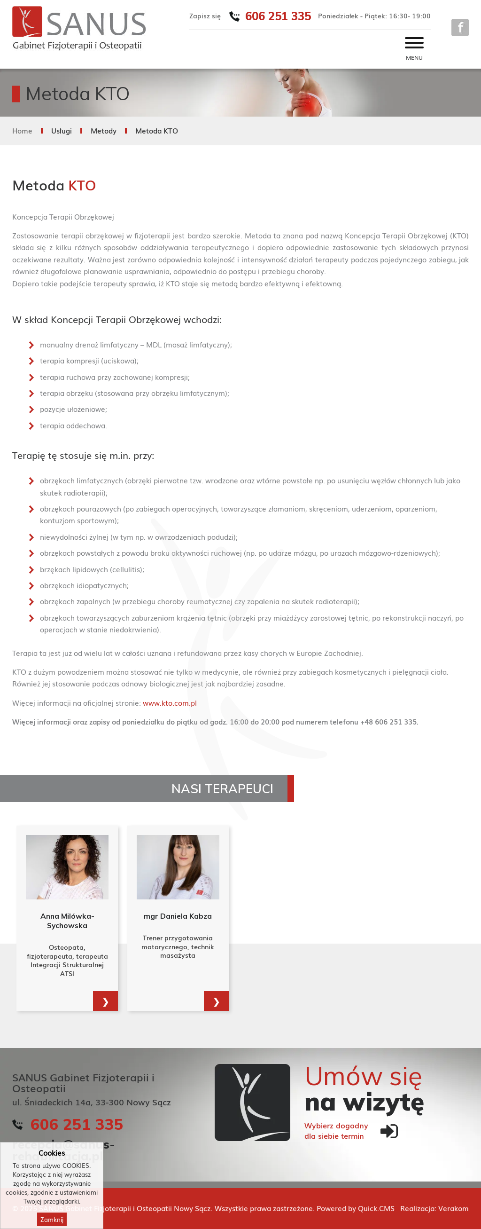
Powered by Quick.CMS (356, 1208)
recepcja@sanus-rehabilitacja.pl (63, 1149)
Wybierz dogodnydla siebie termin (336, 1130)
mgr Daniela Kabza (178, 916)
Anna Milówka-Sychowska (67, 920)
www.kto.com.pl (170, 702)
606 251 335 (278, 16)
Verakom (453, 1208)
